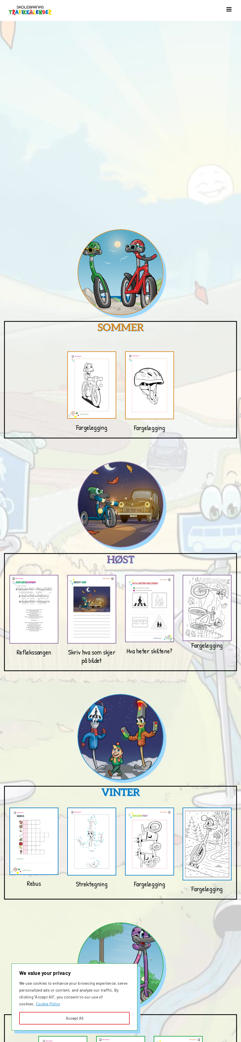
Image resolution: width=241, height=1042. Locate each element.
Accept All (74, 1018)
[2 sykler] (207, 577)
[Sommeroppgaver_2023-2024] (149, 354)
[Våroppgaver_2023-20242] (178, 1038)
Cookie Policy (48, 1003)
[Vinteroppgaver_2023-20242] (149, 810)
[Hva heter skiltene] (149, 577)
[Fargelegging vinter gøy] (207, 810)
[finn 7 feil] (63, 1038)
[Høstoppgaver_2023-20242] (92, 577)
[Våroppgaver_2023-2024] (121, 1038)
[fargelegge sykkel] (92, 354)
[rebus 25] (34, 810)
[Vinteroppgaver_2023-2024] (92, 810)
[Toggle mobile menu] (229, 9)
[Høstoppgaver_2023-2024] (34, 577)
